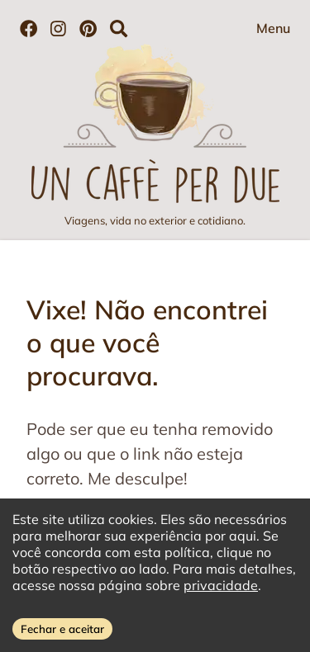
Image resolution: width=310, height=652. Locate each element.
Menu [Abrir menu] (273, 28)
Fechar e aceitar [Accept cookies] (62, 628)
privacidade (221, 585)
